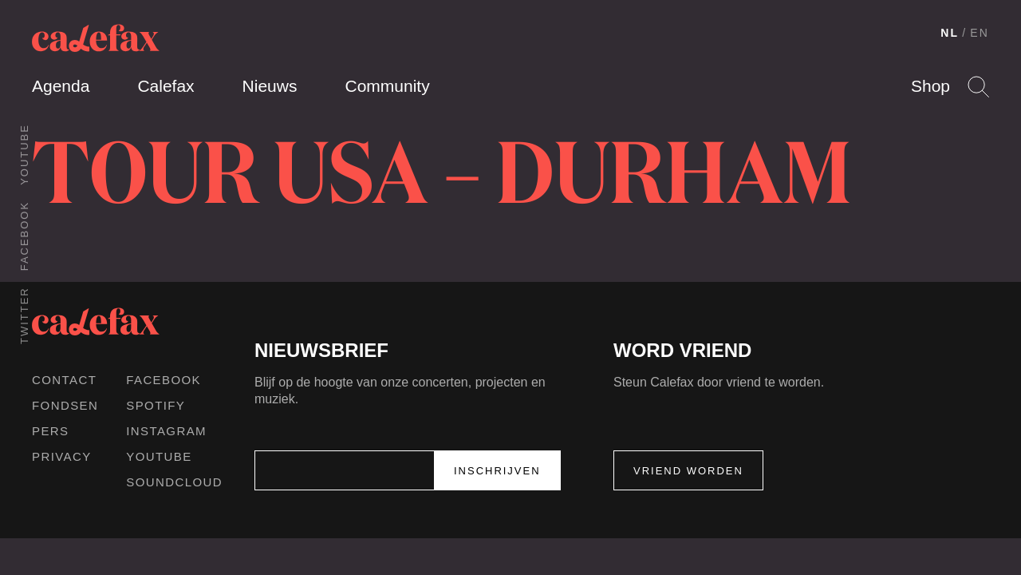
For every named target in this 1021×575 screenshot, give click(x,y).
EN (979, 32)
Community (387, 86)
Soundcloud (174, 482)
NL (949, 32)
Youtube (24, 154)
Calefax (165, 86)
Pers (50, 431)
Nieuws (270, 86)
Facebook (24, 236)
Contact (64, 380)
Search (978, 86)
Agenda (60, 86)
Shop (930, 86)
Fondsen (65, 405)
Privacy (62, 456)
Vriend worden (688, 471)
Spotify (155, 405)
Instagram (166, 431)
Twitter (24, 315)
